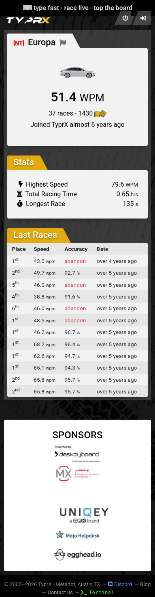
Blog (145, 584)
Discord (120, 584)
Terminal (97, 592)
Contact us (60, 592)
